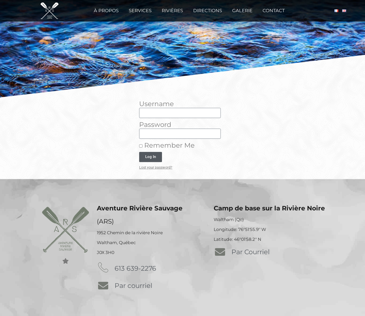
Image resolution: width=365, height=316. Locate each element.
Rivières (172, 10)
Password (155, 125)
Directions (207, 10)
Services (140, 10)
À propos (106, 10)
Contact (274, 10)
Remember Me (167, 145)
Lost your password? (155, 167)
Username (156, 104)
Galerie (242, 10)
